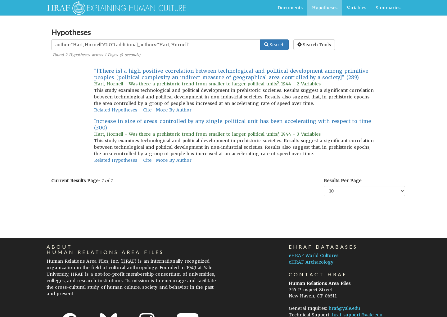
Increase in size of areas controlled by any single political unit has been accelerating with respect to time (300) (232, 124)
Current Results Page (74, 180)
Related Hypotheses (115, 110)
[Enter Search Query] (155, 44)
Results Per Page (342, 180)
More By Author (174, 110)
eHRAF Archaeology (311, 262)
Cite (147, 110)
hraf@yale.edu (344, 308)
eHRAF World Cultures (313, 255)
